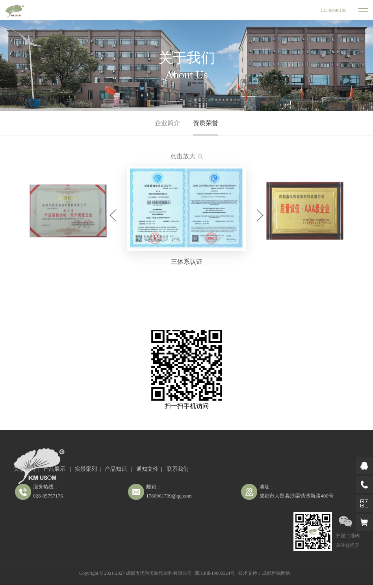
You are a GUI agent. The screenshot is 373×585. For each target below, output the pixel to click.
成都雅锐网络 (276, 573)
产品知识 (116, 469)
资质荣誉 (205, 123)
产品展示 (55, 469)
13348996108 (334, 10)
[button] (113, 216)
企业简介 (167, 123)
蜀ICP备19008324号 (215, 573)
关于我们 (24, 469)
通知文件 (147, 469)
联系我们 (178, 469)
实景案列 (86, 469)
